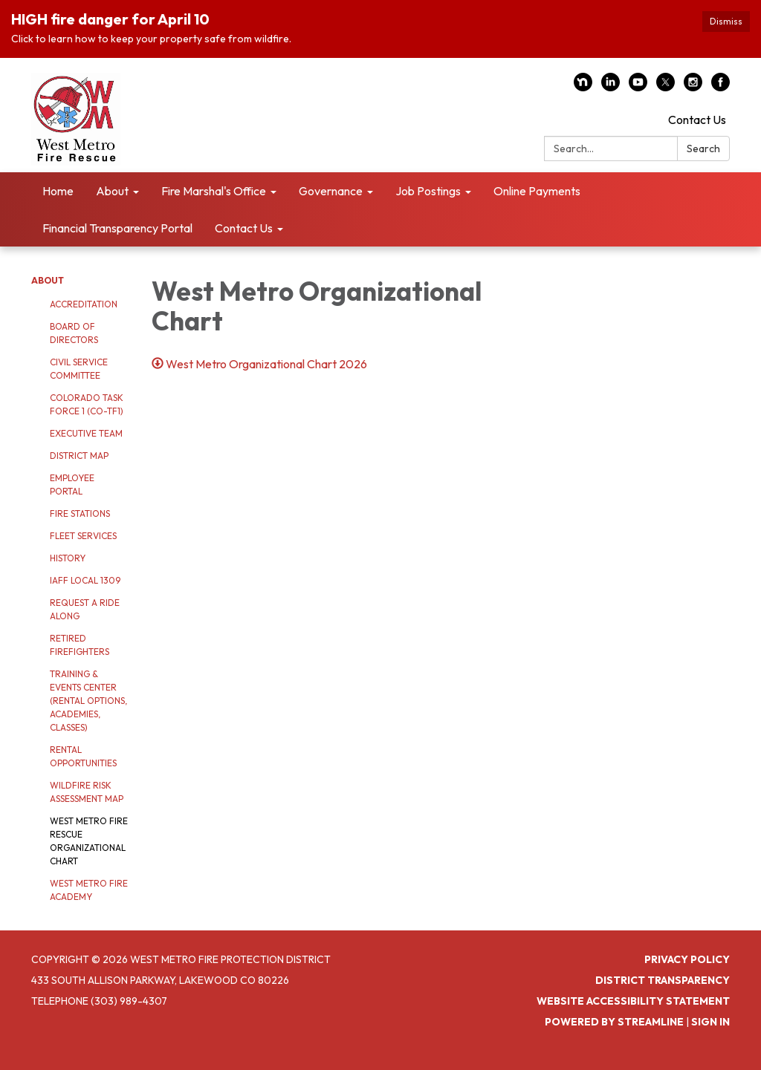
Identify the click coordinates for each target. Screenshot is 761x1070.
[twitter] (665, 86)
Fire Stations (80, 513)
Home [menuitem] (58, 190)
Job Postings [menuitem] (428, 190)
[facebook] (720, 86)
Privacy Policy (687, 959)
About (47, 280)
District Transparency (662, 980)
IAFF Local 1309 (85, 580)
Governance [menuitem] (331, 190)
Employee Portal (72, 484)
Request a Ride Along (85, 609)
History (67, 558)
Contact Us (697, 119)
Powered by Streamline (614, 1021)
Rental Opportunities (83, 756)
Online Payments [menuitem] (536, 190)
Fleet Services (83, 535)
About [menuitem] (112, 190)
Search (703, 148)
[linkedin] (610, 86)
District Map (79, 455)
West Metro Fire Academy (89, 890)
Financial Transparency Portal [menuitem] (117, 228)
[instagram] (693, 86)
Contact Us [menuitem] (244, 228)
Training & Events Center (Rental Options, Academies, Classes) (88, 700)
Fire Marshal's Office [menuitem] (213, 190)
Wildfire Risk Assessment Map (86, 792)
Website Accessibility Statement (633, 1001)
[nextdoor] (583, 86)
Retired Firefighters (79, 645)
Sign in (710, 1021)
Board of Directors (74, 333)
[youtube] (638, 86)
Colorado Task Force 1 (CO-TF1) (86, 404)
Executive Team (86, 433)
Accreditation (83, 304)
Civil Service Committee (79, 368)
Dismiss (726, 21)
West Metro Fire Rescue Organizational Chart (89, 841)
